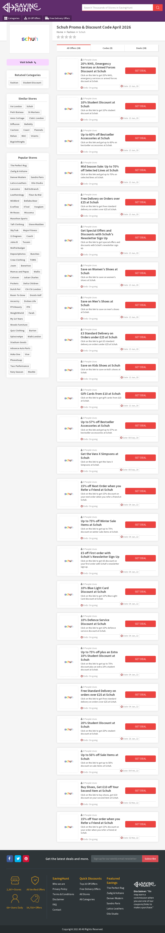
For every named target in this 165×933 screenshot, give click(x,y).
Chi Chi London (33, 289)
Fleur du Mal (35, 194)
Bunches (34, 253)
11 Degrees (16, 236)
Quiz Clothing (17, 330)
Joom (13, 265)
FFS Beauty (16, 306)
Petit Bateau (17, 112)
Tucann (26, 242)
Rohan (13, 135)
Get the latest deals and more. (67, 859)
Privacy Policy (60, 889)
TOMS (33, 259)
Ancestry (14, 301)
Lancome (15, 188)
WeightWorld (17, 312)
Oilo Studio (37, 182)
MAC (24, 135)
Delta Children (30, 283)
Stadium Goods (18, 342)
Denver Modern (18, 177)
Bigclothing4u (17, 141)
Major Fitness (30, 230)
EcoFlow (14, 206)
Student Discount (32, 82)
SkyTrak (14, 230)
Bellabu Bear (30, 200)
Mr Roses (14, 212)
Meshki (31, 371)
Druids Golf (35, 295)
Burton (32, 330)
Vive (27, 354)
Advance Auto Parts (20, 348)
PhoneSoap (16, 360)
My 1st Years (16, 318)
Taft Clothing (17, 224)
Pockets (14, 283)
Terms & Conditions (63, 894)
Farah (31, 312)
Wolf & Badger (17, 247)
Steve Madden (36, 224)
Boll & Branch (32, 188)
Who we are (59, 883)
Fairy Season (16, 371)
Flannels (38, 129)
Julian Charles (31, 277)
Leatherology (17, 194)
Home (60, 32)
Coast (26, 129)
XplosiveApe (16, 336)
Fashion (71, 32)
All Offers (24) (74, 48)
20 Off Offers (32, 18)
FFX (28, 306)
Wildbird (14, 200)
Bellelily (28, 124)
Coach (29, 236)
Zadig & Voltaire (18, 171)
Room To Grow (17, 295)
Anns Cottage (17, 118)
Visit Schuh (28, 62)
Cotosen (14, 277)
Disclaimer (58, 899)
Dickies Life (30, 301)
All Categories (87, 899)
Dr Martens (34, 112)
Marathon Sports (19, 218)
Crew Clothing (17, 259)
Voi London (16, 106)
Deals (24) (141, 48)
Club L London (36, 118)
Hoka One (15, 354)
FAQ (55, 904)
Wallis (37, 271)
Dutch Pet (15, 289)
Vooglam (39, 206)
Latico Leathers (18, 182)
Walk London (34, 336)
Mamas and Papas (19, 271)
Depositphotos (18, 253)
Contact (57, 909)
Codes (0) (107, 48)
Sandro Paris (37, 177)
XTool (26, 206)
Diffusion (14, 124)
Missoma (29, 212)
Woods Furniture (18, 324)
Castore (14, 129)
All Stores (85, 894)
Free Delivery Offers (57, 18)
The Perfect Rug (18, 165)
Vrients (34, 135)
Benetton (26, 265)
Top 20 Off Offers (88, 883)
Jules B (14, 242)
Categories (11, 18)
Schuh (30, 106)
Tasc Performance (19, 365)
